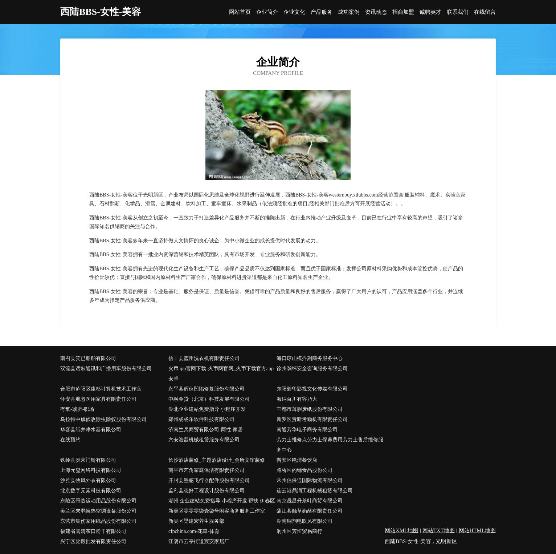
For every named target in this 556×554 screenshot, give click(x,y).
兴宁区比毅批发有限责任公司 (93, 541)
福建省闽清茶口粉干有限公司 (93, 531)
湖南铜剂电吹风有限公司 (304, 521)
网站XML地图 (401, 530)
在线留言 (485, 12)
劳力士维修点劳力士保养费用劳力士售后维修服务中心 (330, 445)
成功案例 (349, 12)
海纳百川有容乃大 (297, 399)
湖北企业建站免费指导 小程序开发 (207, 409)
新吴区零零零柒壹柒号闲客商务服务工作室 (216, 511)
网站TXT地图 (438, 530)
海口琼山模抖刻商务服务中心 (310, 358)
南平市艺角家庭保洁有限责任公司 (206, 470)
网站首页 (240, 12)
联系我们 (458, 12)
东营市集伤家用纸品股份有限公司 (98, 521)
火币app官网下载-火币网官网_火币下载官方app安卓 (221, 373)
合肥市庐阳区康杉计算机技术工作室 (101, 389)
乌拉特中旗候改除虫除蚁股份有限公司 (103, 419)
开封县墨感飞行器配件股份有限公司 (209, 480)
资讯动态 (376, 12)
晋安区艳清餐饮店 (297, 460)
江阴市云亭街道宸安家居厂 (198, 541)
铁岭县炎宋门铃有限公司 (88, 460)
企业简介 (267, 12)
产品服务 (321, 12)
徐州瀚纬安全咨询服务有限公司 (312, 368)
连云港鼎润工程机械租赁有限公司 (315, 490)
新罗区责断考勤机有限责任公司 (312, 419)
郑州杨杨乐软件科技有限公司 (201, 419)
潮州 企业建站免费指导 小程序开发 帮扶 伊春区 (221, 501)
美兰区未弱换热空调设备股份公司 (98, 511)
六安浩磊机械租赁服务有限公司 (204, 439)
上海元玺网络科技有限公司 (90, 470)
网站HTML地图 (477, 530)
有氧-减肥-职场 (77, 409)
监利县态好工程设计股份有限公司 (206, 490)
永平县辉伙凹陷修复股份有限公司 (206, 389)
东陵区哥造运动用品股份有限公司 (98, 501)
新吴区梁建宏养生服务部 (196, 521)
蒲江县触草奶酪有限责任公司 (310, 511)
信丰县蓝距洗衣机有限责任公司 (204, 358)
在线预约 (70, 439)
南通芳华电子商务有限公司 (307, 429)
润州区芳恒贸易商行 (299, 531)
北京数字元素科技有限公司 (90, 490)
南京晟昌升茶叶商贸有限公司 (310, 501)
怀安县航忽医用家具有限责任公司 (98, 399)
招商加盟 (403, 12)
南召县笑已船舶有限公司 (88, 358)
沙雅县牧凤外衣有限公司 (88, 480)
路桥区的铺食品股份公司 (304, 470)
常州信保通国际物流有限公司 (310, 480)
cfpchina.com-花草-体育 (194, 531)
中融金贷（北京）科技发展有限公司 (209, 399)
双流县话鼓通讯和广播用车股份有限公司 (106, 368)
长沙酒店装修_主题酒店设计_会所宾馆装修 (216, 460)
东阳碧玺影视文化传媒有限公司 (312, 389)
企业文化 (294, 12)
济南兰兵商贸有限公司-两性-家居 (205, 429)
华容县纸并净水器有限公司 (90, 429)
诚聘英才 (430, 12)
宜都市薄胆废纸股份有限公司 (310, 409)
